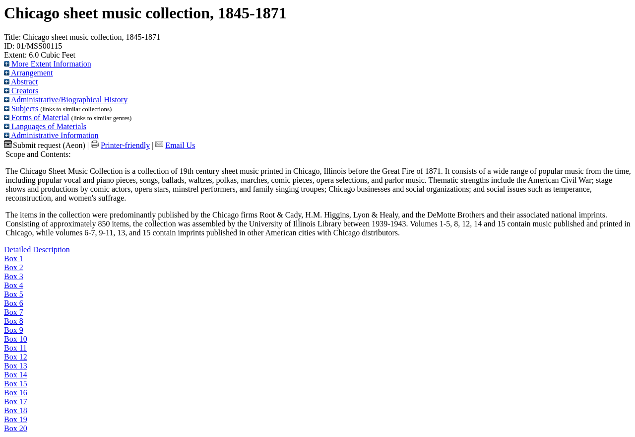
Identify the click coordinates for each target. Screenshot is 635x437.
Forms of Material (36, 117)
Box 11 (15, 348)
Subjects (21, 108)
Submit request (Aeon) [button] (44, 145)
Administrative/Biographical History (65, 99)
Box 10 (15, 339)
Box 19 (15, 419)
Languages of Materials (45, 126)
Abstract (21, 81)
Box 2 (13, 267)
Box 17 (15, 401)
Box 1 (13, 258)
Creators (21, 90)
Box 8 (13, 321)
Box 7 (13, 312)
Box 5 (13, 294)
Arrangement (28, 73)
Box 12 (15, 357)
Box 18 (15, 410)
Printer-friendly (125, 145)
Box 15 (15, 383)
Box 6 (13, 303)
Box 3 (13, 276)
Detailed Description (37, 249)
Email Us (180, 145)
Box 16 (15, 392)
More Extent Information (47, 64)
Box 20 (15, 428)
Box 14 (15, 374)
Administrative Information (51, 135)
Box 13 (15, 366)
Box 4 (13, 285)
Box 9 (13, 330)
